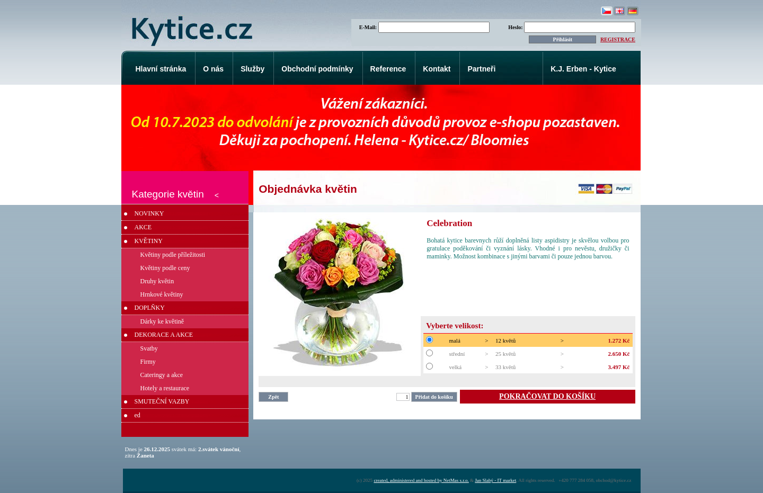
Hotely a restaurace (165, 388)
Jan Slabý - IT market (495, 480)
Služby (252, 69)
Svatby (149, 348)
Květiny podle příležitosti (173, 254)
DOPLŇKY (150, 307)
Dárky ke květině (162, 321)
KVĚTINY (149, 241)
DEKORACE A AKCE (164, 334)
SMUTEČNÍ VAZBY (162, 401)
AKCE (143, 227)
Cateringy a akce (161, 375)
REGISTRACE (617, 39)
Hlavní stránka (161, 69)
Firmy (148, 361)
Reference (388, 69)
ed (137, 415)
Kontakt (436, 69)
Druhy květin (157, 281)
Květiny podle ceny (165, 268)
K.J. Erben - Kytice (583, 69)
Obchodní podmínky (317, 69)
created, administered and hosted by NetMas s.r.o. (421, 480)
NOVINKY (149, 213)
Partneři (481, 69)
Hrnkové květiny (161, 294)
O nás (213, 69)
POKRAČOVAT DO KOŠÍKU (547, 396)
